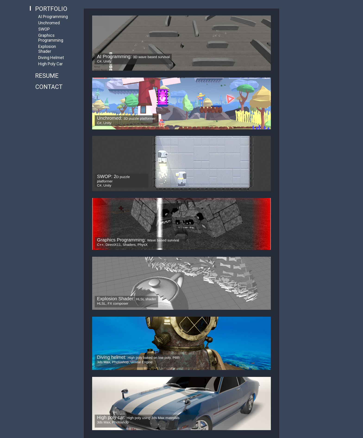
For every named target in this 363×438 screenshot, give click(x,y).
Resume (47, 75)
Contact (49, 86)
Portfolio (51, 8)
